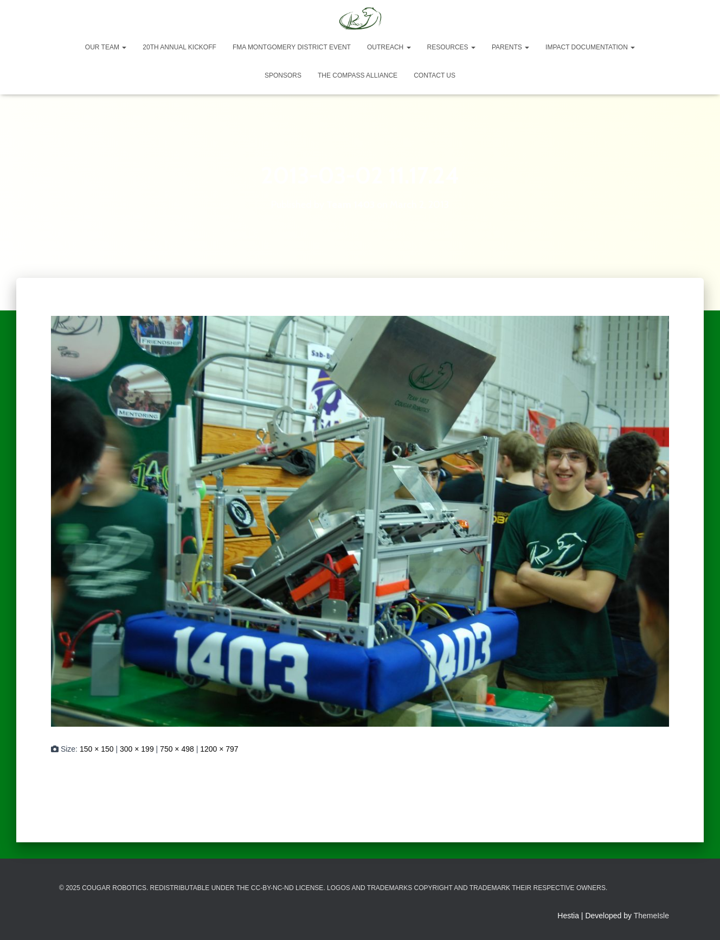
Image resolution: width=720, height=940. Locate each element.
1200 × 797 (219, 749)
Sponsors (283, 75)
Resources (451, 47)
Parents (510, 47)
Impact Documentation (590, 47)
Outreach (389, 47)
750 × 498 (177, 749)
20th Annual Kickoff (179, 47)
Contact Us (434, 75)
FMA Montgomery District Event (292, 47)
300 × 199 (137, 749)
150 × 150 (97, 749)
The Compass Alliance (357, 75)
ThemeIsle (651, 915)
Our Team (105, 47)
